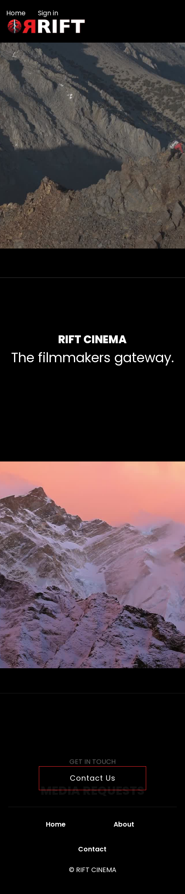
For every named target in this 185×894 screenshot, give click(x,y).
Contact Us (93, 778)
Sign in (48, 13)
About (124, 824)
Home (16, 13)
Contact (92, 849)
